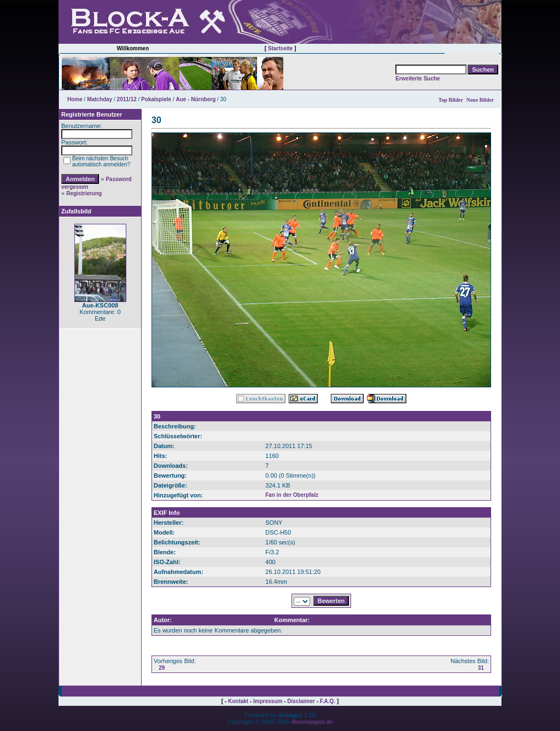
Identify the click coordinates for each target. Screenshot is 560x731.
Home (75, 99)
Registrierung (84, 193)
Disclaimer (301, 701)
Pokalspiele (156, 99)
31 (481, 668)
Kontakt (238, 701)
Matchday (99, 99)
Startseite (280, 48)
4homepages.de (312, 722)
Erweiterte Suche (417, 79)
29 (162, 668)
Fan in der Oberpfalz (291, 495)
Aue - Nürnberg (195, 99)
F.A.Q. (327, 701)
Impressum (267, 701)
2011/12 (127, 99)
